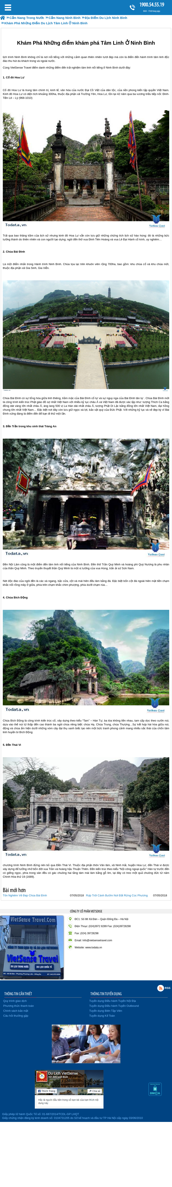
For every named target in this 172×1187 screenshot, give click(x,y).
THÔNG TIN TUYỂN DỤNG (106, 993)
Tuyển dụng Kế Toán (102, 1015)
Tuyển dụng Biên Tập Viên (105, 1010)
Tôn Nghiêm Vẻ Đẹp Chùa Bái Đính (25, 895)
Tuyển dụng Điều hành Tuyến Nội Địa (112, 1000)
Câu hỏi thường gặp (15, 1015)
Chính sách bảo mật (15, 1010)
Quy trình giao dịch (15, 1000)
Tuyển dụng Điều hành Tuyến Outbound (114, 1005)
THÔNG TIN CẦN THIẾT (18, 993)
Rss (160, 988)
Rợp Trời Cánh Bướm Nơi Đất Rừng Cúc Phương (117, 895)
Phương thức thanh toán (18, 1005)
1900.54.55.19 (151, 5)
